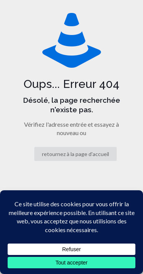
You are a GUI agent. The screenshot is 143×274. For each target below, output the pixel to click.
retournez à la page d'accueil (75, 154)
